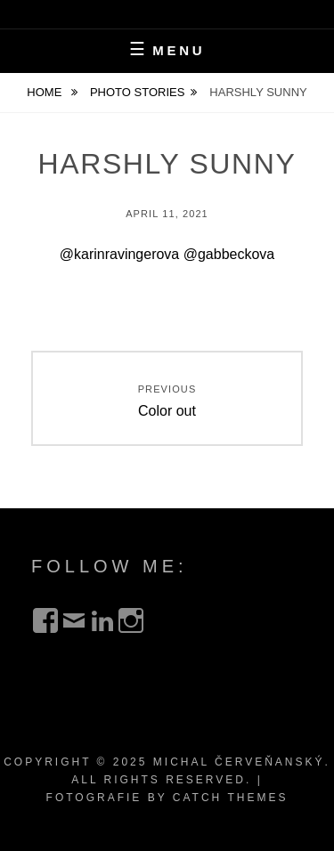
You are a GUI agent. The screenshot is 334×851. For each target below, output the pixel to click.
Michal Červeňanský (239, 762)
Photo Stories (137, 92)
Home (46, 92)
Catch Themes (231, 797)
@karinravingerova (120, 254)
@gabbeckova (229, 254)
